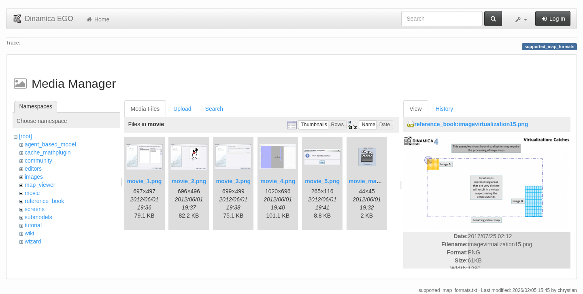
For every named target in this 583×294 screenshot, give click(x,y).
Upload (182, 109)
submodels (38, 217)
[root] (25, 136)
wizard (33, 241)
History (444, 109)
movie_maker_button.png (383, 181)
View (416, 109)
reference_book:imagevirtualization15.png (471, 124)
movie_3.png (233, 181)
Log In (552, 18)
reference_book (44, 201)
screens (35, 209)
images (34, 176)
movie (32, 193)
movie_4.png (277, 181)
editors (33, 168)
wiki (29, 233)
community (38, 160)
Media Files (145, 109)
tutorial (33, 225)
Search (214, 109)
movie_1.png (144, 181)
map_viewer (40, 185)
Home (97, 19)
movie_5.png (322, 181)
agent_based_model (50, 144)
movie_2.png (189, 181)
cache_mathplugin (48, 152)
